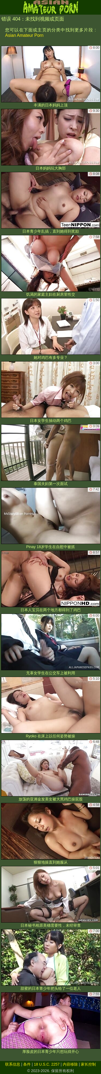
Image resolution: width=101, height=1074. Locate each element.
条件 (27, 1064)
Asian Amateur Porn (24, 35)
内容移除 (70, 1064)
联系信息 (12, 1064)
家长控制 (88, 1064)
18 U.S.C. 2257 (47, 1064)
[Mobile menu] (5, 7)
